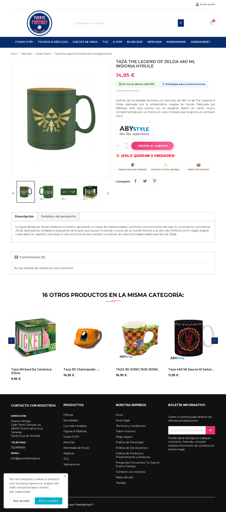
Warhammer (71, 464)
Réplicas (68, 453)
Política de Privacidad (129, 442)
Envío (119, 415)
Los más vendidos (75, 426)
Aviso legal (122, 420)
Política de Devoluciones (131, 448)
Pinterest (154, 181)
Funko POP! (71, 436)
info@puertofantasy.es (25, 458)
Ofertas (68, 415)
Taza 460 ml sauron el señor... (191, 369)
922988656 (18, 447)
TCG (66, 459)
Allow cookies (48, 501)
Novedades (70, 420)
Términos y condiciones (131, 426)
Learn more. (23, 491)
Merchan (69, 442)
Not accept (21, 501)
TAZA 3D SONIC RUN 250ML (137, 369)
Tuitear (145, 181)
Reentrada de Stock (76, 448)
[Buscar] (129, 23)
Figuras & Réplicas (75, 431)
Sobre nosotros (125, 431)
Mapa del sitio (125, 477)
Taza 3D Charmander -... (81, 369)
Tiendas (121, 483)
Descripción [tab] (24, 216)
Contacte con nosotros (130, 471)
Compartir (135, 181)
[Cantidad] (120, 145)
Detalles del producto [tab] (58, 216)
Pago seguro (124, 436)
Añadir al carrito (152, 145)
